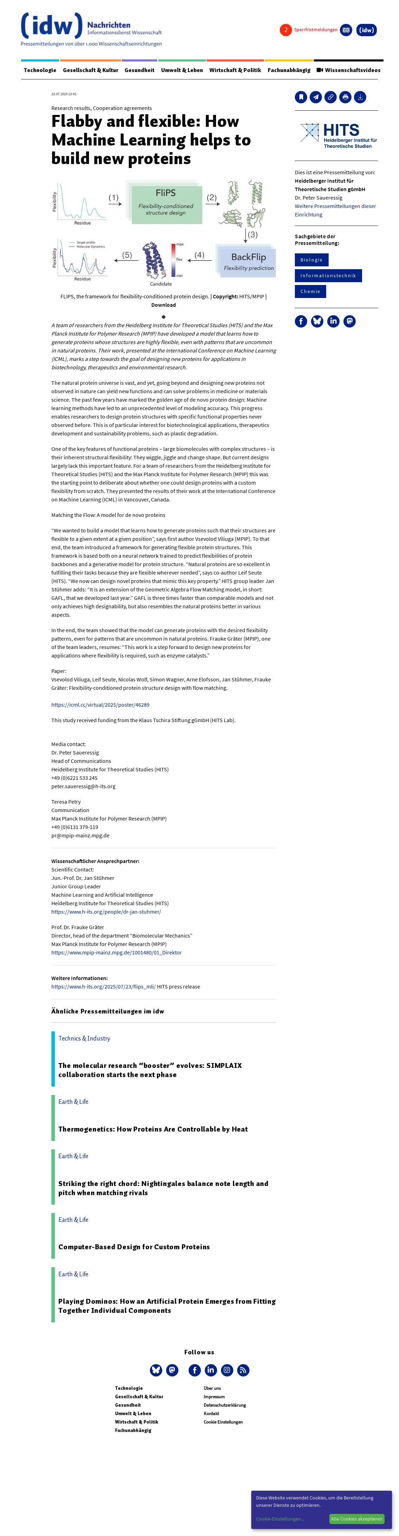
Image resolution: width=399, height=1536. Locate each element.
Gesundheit (139, 70)
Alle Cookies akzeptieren (356, 1519)
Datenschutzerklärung (225, 1405)
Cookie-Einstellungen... (280, 1519)
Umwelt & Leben (182, 70)
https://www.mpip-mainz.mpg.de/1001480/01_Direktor (116, 952)
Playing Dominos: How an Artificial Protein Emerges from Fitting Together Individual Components (167, 1306)
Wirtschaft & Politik (235, 70)
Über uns (212, 1388)
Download (163, 304)
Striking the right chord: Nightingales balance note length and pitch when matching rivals (163, 1188)
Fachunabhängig (289, 70)
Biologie (311, 260)
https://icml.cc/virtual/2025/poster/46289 (100, 704)
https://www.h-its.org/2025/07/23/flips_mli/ (103, 986)
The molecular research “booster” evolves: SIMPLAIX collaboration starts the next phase (150, 1070)
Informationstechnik (328, 275)
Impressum (214, 1397)
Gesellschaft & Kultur (90, 70)
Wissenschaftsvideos (349, 70)
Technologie (40, 70)
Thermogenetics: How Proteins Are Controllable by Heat (153, 1129)
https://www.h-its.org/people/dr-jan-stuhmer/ (106, 911)
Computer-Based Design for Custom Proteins (134, 1247)
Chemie (310, 291)
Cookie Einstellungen (223, 1422)
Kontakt (211, 1414)
